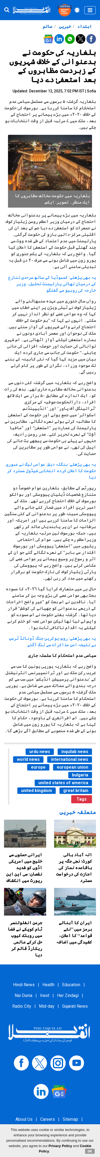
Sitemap (70, 1119)
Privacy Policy (60, 1146)
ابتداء (84, 26)
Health (48, 984)
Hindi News (24, 984)
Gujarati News (75, 1006)
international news (69, 759)
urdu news (39, 751)
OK (90, 1151)
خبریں (64, 26)
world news (28, 759)
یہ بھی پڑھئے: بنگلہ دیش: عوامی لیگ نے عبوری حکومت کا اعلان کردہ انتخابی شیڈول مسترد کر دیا (51, 470)
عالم (47, 26)
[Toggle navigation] (90, 10)
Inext (44, 995)
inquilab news (74, 751)
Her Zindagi (68, 995)
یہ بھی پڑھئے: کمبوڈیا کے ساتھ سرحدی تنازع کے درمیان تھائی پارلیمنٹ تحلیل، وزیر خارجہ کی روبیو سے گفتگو (52, 283)
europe (38, 767)
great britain (75, 790)
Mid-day (46, 1006)
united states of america (63, 782)
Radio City (21, 1006)
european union (72, 767)
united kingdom (36, 790)
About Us (24, 1119)
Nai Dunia (23, 995)
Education (71, 984)
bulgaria (80, 775)
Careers (47, 1119)
